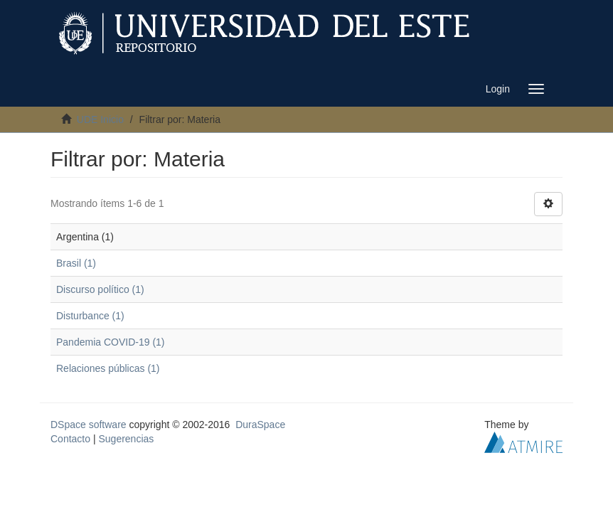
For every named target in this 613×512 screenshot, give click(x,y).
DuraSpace (260, 424)
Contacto (70, 438)
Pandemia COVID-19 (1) (110, 342)
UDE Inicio (100, 119)
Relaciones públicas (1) (108, 368)
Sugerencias (126, 438)
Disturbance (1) (90, 315)
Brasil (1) (76, 263)
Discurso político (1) (100, 289)
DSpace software (88, 424)
